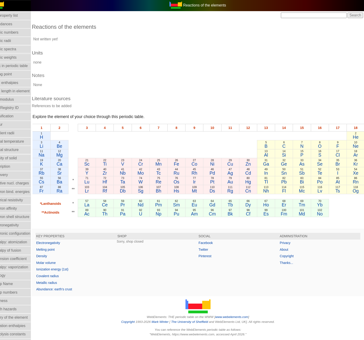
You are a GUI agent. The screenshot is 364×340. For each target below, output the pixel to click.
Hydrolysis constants (20, 334)
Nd (148, 204)
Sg (148, 190)
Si (287, 154)
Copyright (289, 256)
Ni (217, 164)
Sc (96, 164)
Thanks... (289, 263)
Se (321, 164)
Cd (252, 173)
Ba (69, 181)
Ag (234, 173)
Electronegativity (16, 225)
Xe (356, 173)
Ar (356, 154)
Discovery (11, 175)
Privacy (288, 243)
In (269, 173)
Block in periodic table (21, 66)
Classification (13, 116)
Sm (182, 204)
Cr (148, 164)
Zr (113, 173)
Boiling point (13, 74)
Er (286, 204)
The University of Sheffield (195, 322)
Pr (131, 204)
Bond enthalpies (16, 83)
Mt (200, 190)
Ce (114, 204)
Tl (269, 181)
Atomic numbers (16, 32)
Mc (304, 190)
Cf (252, 213)
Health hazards (15, 309)
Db (131, 190)
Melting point (56, 249)
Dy (252, 204)
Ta (130, 181)
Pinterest (210, 256)
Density (52, 256)
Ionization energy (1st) (63, 269)
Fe (182, 164)
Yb (321, 204)
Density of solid (15, 158)
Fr (52, 190)
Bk (234, 213)
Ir (200, 181)
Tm (304, 204)
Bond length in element (22, 91)
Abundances (13, 24)
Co (200, 164)
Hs (183, 190)
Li (52, 146)
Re (165, 181)
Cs (52, 181)
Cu (235, 164)
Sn (286, 173)
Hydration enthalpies (19, 326)
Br (338, 164)
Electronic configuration (22, 233)
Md (304, 213)
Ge (287, 164)
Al (269, 154)
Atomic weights (15, 57)
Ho (269, 204)
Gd (217, 204)
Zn (252, 164)
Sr (69, 173)
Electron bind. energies (22, 192)
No (321, 213)
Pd (217, 173)
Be (69, 146)
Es (269, 213)
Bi (304, 181)
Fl (287, 190)
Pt (217, 181)
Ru (183, 173)
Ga (269, 164)
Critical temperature (19, 141)
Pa (131, 213)
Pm (165, 204)
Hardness (10, 301)
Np (165, 213)
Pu (182, 213)
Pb (286, 181)
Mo (148, 173)
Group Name (13, 284)
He (356, 137)
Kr (356, 164)
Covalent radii (14, 133)
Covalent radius (58, 276)
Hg (252, 181)
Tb (234, 204)
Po (321, 181)
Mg (69, 154)
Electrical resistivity (18, 200)
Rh (200, 173)
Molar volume (57, 263)
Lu (96, 181)
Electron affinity (15, 208)
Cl (338, 154)
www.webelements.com (237, 317)
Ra (69, 190)
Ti (113, 164)
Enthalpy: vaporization (21, 267)
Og (356, 190)
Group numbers (15, 292)
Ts (338, 190)
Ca (69, 164)
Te (321, 173)
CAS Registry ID (16, 108)
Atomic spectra (15, 49)
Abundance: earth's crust (65, 289)
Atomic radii (12, 41)
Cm (217, 213)
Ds (217, 190)
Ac (96, 213)
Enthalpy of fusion (17, 250)
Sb (304, 173)
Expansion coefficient (20, 259)
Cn (252, 190)
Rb (52, 173)
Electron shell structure (21, 217)
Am (200, 213)
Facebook (211, 243)
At (338, 181)
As (304, 164)
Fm (286, 213)
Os (183, 181)
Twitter (209, 249)
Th (113, 213)
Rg (235, 190)
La (96, 204)
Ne (356, 146)
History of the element (21, 317)
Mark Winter (165, 322)
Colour (8, 124)
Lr (96, 190)
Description (12, 166)
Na (52, 154)
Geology (9, 275)
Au (234, 181)
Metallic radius (57, 283)
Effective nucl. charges (21, 183)
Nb (131, 173)
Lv (321, 190)
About (287, 249)
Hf (113, 181)
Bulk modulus (14, 99)
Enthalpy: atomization (20, 242)
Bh (165, 190)
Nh (269, 190)
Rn (356, 181)
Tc (165, 173)
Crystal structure (16, 150)
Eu (200, 204)
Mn (165, 164)
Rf (113, 190)
